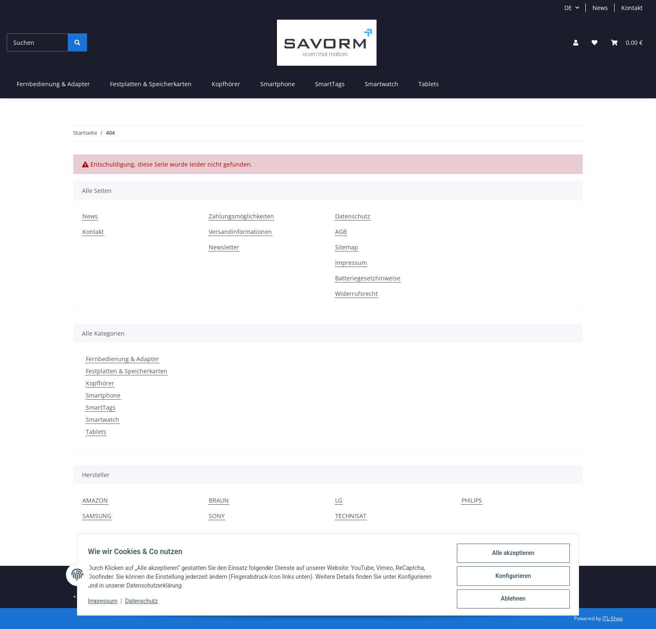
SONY (217, 516)
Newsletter (224, 247)
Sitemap (346, 247)
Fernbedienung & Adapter (122, 359)
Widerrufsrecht (356, 294)
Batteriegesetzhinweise (367, 278)
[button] (575, 42)
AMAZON (95, 500)
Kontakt (632, 8)
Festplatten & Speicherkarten (126, 371)
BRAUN (219, 500)
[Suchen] (37, 42)
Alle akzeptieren (510, 555)
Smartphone (103, 395)
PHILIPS (471, 500)
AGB (341, 232)
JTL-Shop (612, 618)
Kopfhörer (100, 383)
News (600, 8)
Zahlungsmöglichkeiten (241, 216)
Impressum (105, 603)
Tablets (96, 432)
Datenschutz (144, 603)
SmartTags (100, 407)
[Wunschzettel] (594, 42)
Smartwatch (102, 420)
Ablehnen (510, 599)
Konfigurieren (510, 577)
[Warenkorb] (626, 42)
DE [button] (568, 8)
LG (338, 500)
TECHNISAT (350, 516)
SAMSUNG (96, 516)
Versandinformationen (240, 232)
